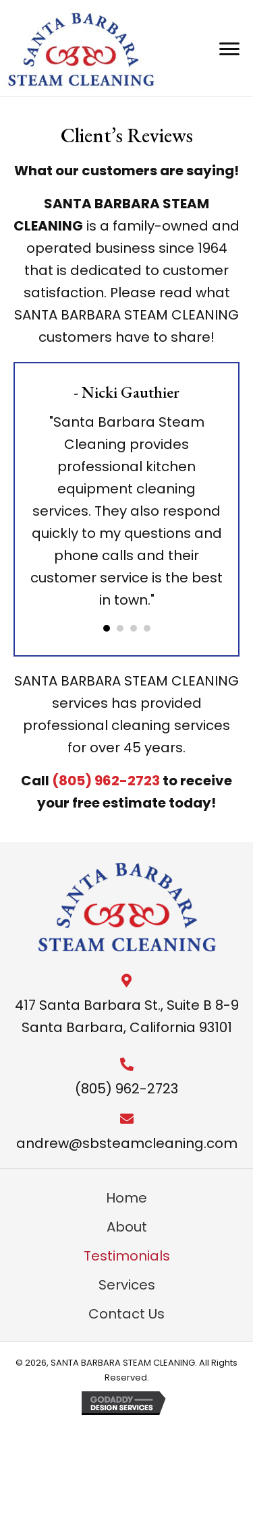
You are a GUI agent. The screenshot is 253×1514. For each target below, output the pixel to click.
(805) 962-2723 (106, 780)
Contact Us (126, 1313)
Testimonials (127, 1255)
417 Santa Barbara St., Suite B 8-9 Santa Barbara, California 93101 (127, 1016)
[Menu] (229, 49)
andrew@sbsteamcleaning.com (126, 1143)
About (127, 1226)
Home (126, 1197)
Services (127, 1284)
